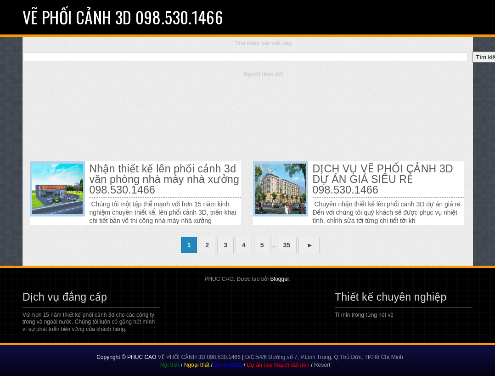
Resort (322, 365)
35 (287, 245)
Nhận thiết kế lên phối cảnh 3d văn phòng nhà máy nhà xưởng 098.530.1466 (164, 179)
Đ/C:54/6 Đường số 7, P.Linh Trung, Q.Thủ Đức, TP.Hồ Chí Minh (324, 357)
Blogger (279, 279)
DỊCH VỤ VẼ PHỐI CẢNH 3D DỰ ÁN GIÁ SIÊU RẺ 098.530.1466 (383, 179)
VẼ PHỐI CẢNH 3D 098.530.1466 (122, 17)
